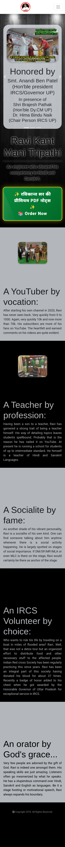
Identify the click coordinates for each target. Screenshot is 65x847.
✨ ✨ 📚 (32, 204)
